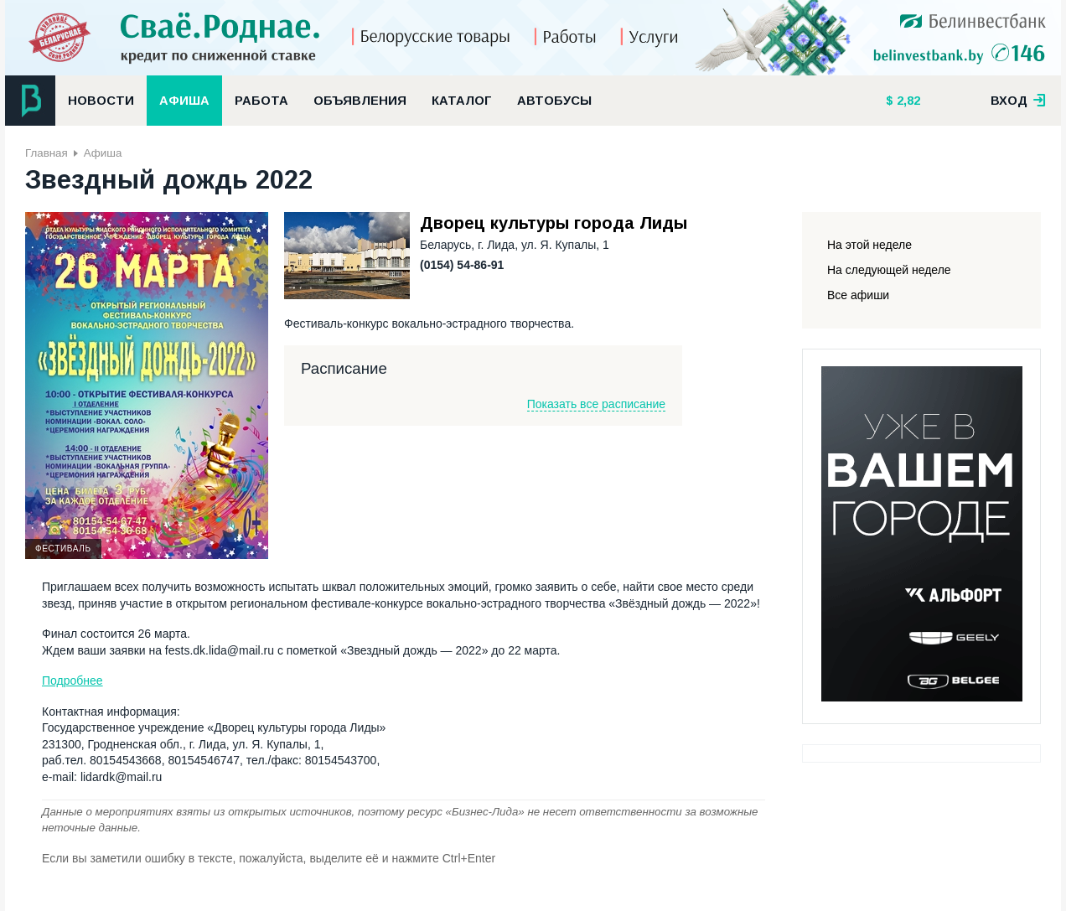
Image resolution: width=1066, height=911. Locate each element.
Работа (261, 100)
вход (1018, 100)
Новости (101, 100)
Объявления (359, 100)
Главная (46, 153)
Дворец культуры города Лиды (553, 223)
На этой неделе (869, 244)
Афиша (184, 100)
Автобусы (554, 100)
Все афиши (858, 295)
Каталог (462, 100)
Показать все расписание (596, 404)
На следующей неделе (889, 270)
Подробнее (72, 680)
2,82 (906, 100)
